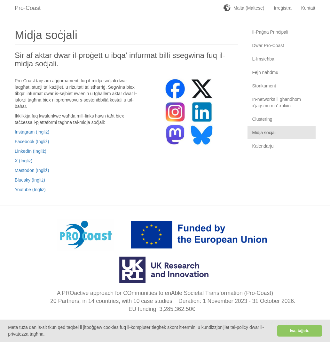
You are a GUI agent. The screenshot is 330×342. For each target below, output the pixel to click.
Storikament (264, 85)
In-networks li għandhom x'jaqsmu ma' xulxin (276, 102)
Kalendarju (263, 146)
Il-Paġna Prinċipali (270, 32)
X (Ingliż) (23, 160)
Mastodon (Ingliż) (32, 170)
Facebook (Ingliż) (32, 141)
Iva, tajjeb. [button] (299, 331)
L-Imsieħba (263, 58)
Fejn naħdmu (265, 72)
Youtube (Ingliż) (30, 189)
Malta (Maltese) (248, 8)
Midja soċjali (264, 132)
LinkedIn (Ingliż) (30, 151)
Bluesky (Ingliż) (30, 180)
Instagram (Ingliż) (32, 131)
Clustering (262, 119)
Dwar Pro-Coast (268, 45)
